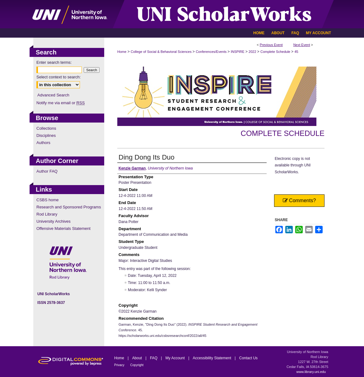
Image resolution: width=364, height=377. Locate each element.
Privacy (119, 365)
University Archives (53, 221)
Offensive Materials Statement (63, 228)
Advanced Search (53, 95)
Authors (43, 142)
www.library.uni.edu (311, 372)
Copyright (137, 365)
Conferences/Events (211, 52)
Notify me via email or (60, 102)
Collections (46, 128)
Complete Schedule (275, 52)
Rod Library (46, 214)
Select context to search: (58, 77)
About (137, 358)
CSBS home (47, 200)
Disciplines (46, 135)
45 (296, 52)
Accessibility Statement (212, 358)
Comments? (299, 200)
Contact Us (248, 358)
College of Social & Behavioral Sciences (162, 52)
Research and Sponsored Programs (68, 207)
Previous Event (271, 45)
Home (121, 52)
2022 (253, 52)
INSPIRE (238, 52)
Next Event (301, 45)
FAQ (154, 358)
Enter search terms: (54, 62)
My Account (176, 358)
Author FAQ (47, 171)
